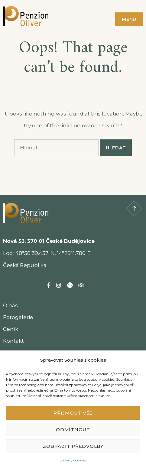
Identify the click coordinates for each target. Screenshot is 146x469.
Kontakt (13, 341)
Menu (129, 19)
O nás (10, 305)
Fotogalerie (18, 317)
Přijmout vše (73, 413)
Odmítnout (73, 429)
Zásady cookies (73, 460)
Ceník (10, 329)
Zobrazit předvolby (73, 446)
